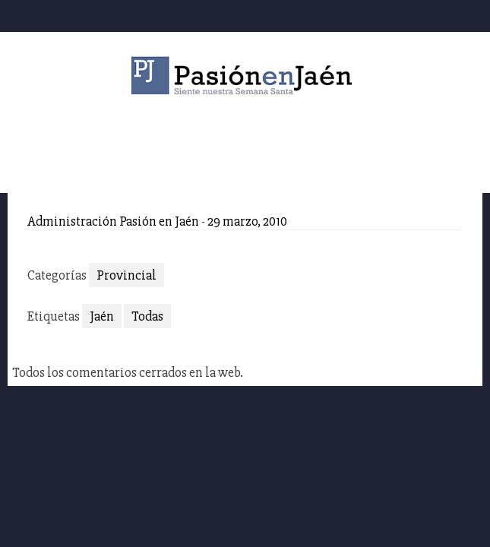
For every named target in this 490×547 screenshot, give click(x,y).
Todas (147, 316)
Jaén (102, 316)
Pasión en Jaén (245, 75)
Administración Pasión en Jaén (113, 221)
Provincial (126, 275)
